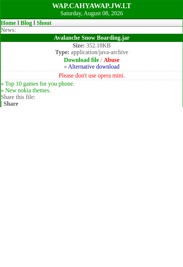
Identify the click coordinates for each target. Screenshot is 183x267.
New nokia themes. (28, 90)
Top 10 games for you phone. (39, 83)
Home (8, 23)
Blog (26, 23)
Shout (44, 23)
